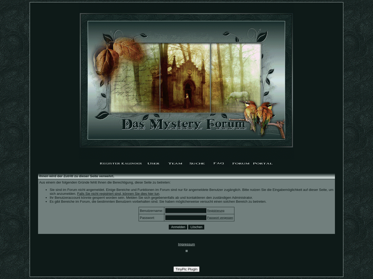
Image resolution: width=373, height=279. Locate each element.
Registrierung (215, 210)
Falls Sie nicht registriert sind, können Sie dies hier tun (118, 194)
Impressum (186, 244)
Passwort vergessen (220, 217)
